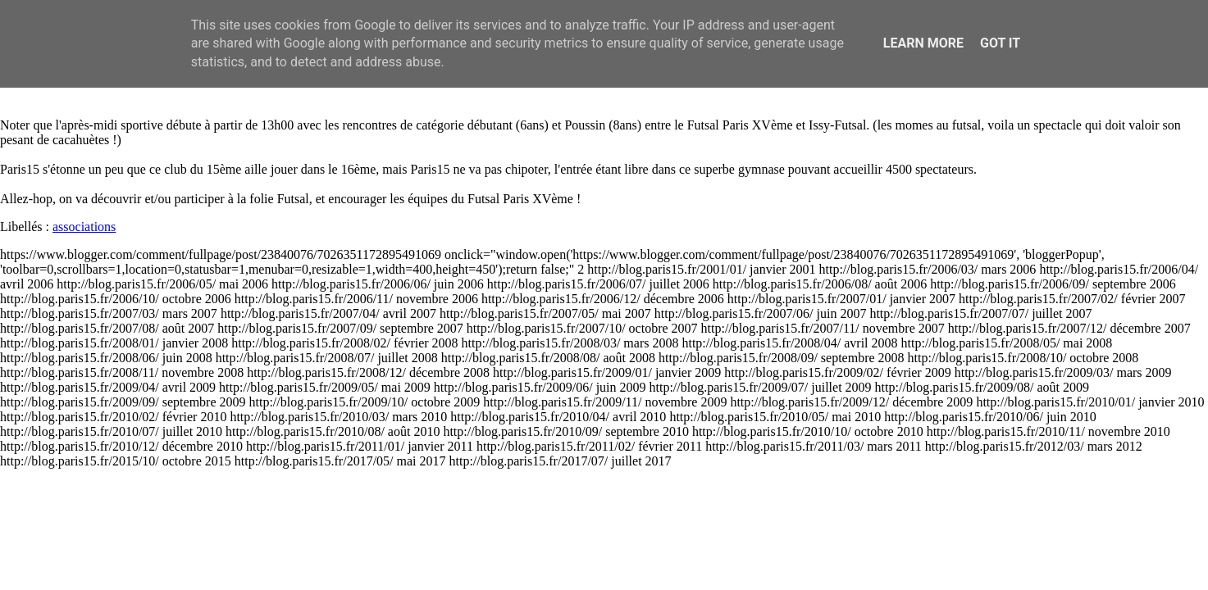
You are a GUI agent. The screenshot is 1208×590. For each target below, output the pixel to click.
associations (84, 227)
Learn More (923, 43)
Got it (1000, 43)
